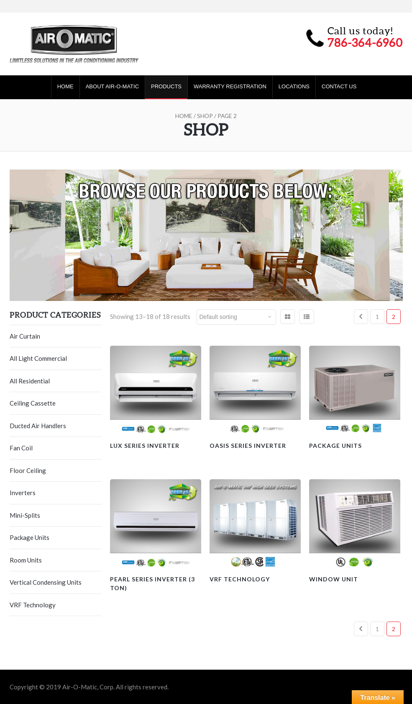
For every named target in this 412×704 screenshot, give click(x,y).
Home (65, 86)
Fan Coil (21, 448)
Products (166, 86)
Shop (205, 115)
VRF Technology (33, 605)
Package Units (29, 537)
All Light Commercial (38, 358)
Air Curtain (25, 336)
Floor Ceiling (28, 470)
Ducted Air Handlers (38, 425)
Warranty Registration (230, 86)
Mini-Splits (25, 515)
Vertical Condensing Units (46, 582)
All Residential (30, 381)
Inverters (23, 492)
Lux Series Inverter (144, 445)
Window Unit (333, 579)
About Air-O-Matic (112, 86)
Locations (294, 86)
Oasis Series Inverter (248, 445)
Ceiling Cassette (33, 403)
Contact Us (339, 86)
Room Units (26, 560)
